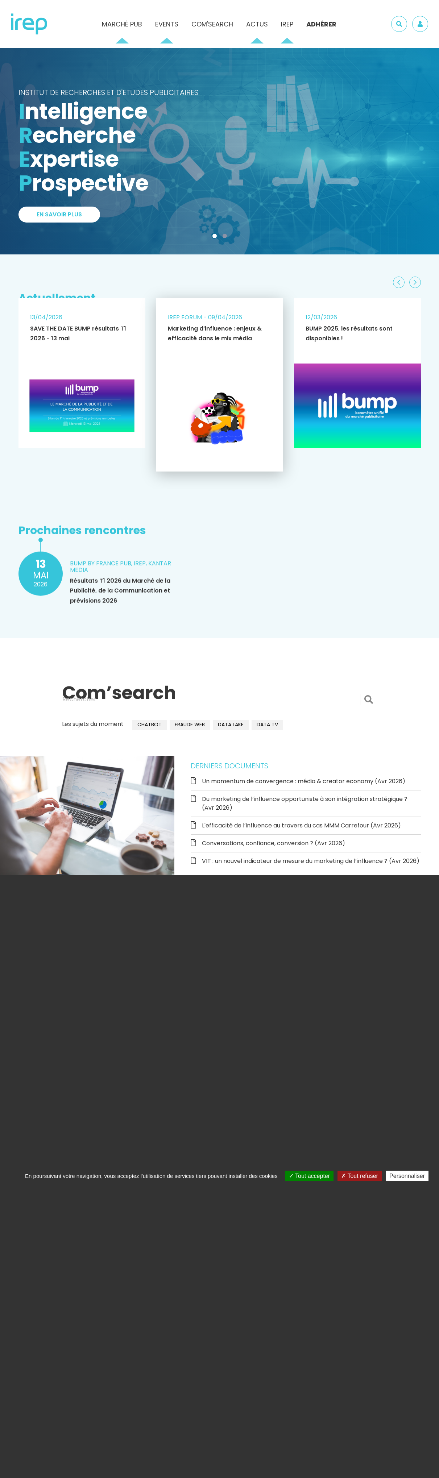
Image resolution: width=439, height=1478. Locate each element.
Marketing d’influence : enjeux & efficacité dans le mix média (215, 333)
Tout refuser (359, 1176)
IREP (287, 24)
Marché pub (122, 24)
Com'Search (212, 24)
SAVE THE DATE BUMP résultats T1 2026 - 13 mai (78, 333)
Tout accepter (309, 1176)
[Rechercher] (219, 699)
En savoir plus (59, 214)
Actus (257, 24)
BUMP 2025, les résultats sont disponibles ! (349, 333)
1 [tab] (216, 237)
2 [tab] (226, 237)
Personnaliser (407, 1176)
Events (166, 24)
